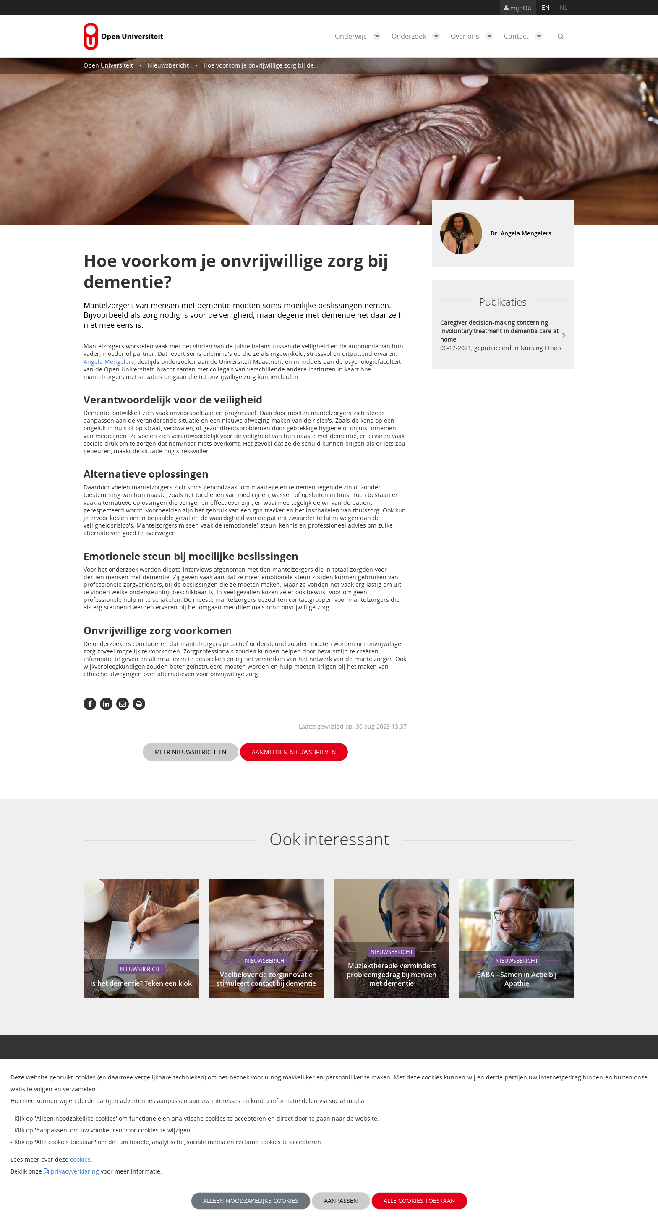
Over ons (474, 36)
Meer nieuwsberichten (190, 752)
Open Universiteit (108, 65)
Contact (525, 36)
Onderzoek (418, 36)
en (546, 7)
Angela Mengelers (109, 362)
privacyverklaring (75, 1171)
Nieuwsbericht (168, 65)
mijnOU (518, 8)
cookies (80, 1159)
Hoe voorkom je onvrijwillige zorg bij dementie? (270, 65)
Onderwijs (360, 36)
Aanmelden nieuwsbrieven (294, 752)
